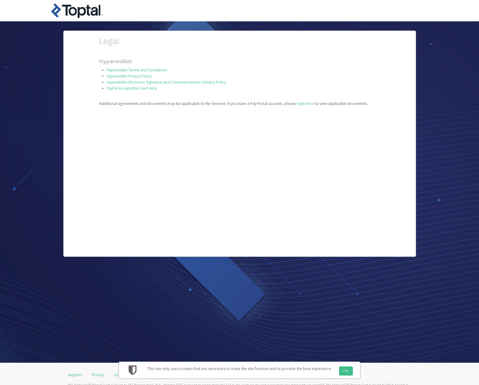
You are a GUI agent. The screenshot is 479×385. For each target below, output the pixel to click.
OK (346, 370)
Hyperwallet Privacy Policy (129, 76)
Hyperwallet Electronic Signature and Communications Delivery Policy (166, 82)
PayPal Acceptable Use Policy (132, 88)
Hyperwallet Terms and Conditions (137, 70)
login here (305, 103)
